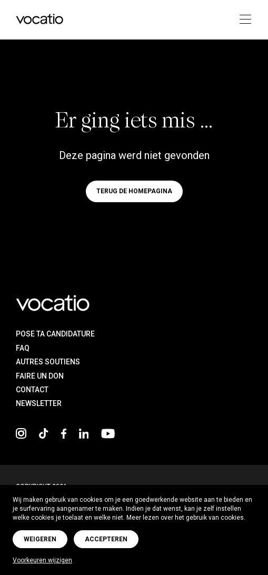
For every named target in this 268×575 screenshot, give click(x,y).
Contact (32, 389)
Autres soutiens (48, 362)
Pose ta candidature (55, 334)
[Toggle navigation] (242, 19)
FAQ (22, 348)
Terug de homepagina (134, 191)
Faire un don (40, 376)
